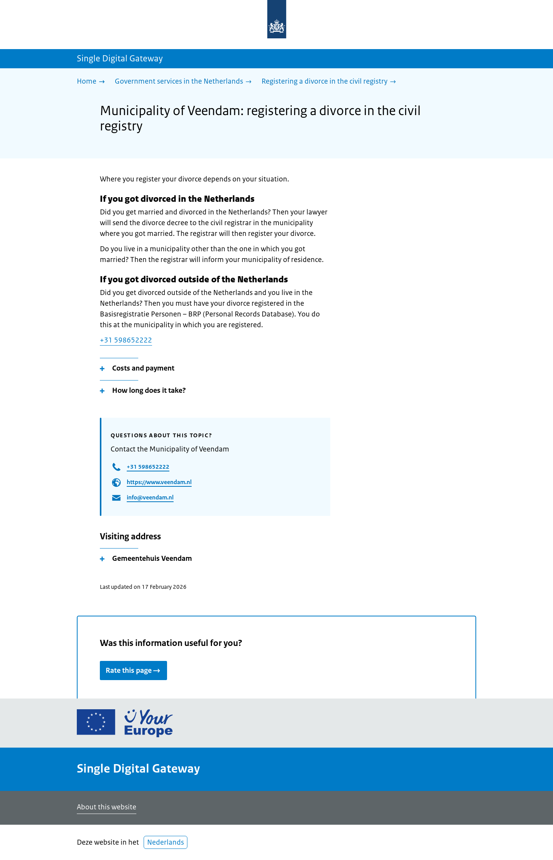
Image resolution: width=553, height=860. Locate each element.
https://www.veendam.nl (159, 482)
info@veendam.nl (150, 497)
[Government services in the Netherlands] (185, 82)
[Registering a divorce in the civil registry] (331, 82)
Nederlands (165, 842)
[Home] (93, 82)
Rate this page (133, 670)
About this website (106, 807)
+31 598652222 (126, 340)
